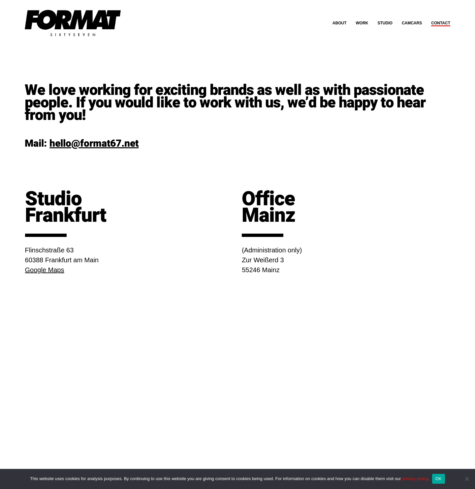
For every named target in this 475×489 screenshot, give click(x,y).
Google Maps (44, 269)
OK (438, 478)
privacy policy (415, 478)
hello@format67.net (94, 143)
